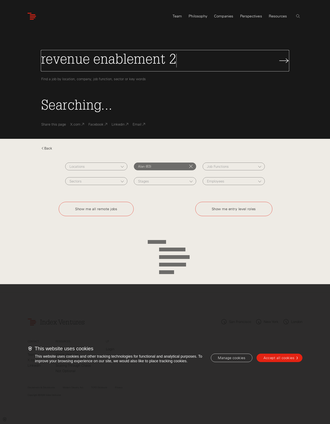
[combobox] (96, 166)
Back (46, 148)
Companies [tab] (223, 16)
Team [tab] (177, 16)
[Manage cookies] (231, 358)
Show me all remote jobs (96, 209)
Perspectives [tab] (251, 16)
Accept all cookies (278, 358)
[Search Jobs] (165, 60)
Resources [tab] (278, 16)
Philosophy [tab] (198, 16)
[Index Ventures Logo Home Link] (32, 16)
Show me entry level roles (234, 209)
